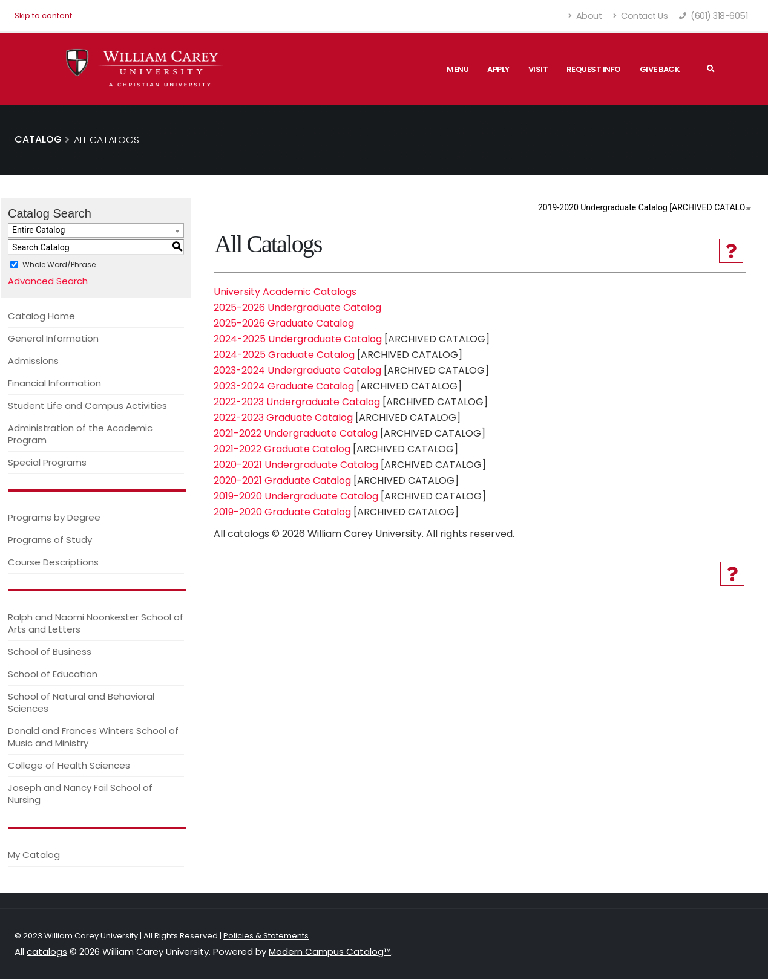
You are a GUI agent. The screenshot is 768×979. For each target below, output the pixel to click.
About (585, 16)
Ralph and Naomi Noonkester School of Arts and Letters (95, 623)
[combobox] (644, 208)
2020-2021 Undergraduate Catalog (296, 465)
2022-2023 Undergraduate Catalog (297, 402)
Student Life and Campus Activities (87, 405)
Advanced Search (48, 281)
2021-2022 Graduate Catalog (282, 449)
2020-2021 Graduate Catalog (282, 480)
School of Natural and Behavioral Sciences (81, 702)
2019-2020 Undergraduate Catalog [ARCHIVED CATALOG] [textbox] (645, 207)
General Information (53, 338)
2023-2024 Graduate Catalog (284, 386)
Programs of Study (50, 539)
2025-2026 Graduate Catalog (284, 323)
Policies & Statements (266, 936)
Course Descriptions (53, 562)
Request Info (593, 69)
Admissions (33, 360)
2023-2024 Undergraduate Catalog (297, 370)
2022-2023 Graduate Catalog (283, 417)
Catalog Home (41, 316)
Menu (457, 69)
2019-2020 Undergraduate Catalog (296, 496)
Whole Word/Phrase (59, 264)
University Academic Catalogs (285, 292)
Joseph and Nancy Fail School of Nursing (80, 793)
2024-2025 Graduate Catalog (284, 355)
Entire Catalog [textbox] (38, 230)
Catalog (38, 139)
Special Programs (47, 462)
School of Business (49, 651)
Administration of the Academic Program (80, 433)
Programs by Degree (54, 517)
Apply (498, 69)
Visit (538, 69)
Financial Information (54, 383)
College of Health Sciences (69, 765)
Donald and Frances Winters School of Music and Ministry (93, 736)
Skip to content (43, 15)
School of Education (52, 674)
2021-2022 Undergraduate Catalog (296, 433)
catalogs (47, 951)
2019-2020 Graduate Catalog (282, 512)
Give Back (660, 69)
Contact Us (640, 16)
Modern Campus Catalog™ (330, 951)
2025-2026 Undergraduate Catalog (297, 307)
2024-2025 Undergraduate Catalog (298, 339)
